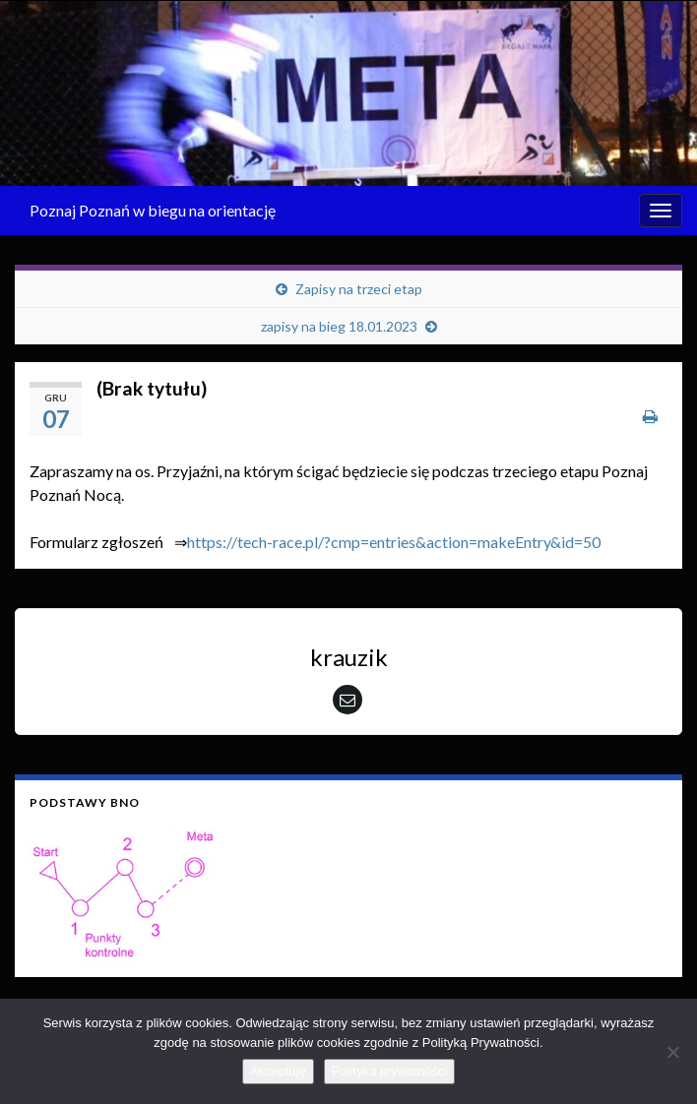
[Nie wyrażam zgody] (672, 1052)
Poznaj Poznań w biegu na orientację (153, 210)
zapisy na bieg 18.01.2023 (339, 326)
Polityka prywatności (390, 1071)
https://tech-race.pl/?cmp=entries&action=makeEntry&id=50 (394, 541)
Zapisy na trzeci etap (358, 288)
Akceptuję (278, 1071)
